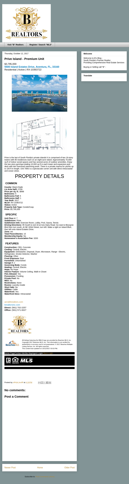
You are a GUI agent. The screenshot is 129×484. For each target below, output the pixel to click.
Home (40, 467)
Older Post (69, 467)
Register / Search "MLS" (41, 45)
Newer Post (10, 467)
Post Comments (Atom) (45, 477)
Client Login (48, 353)
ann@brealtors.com (13, 302)
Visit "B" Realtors (15, 45)
